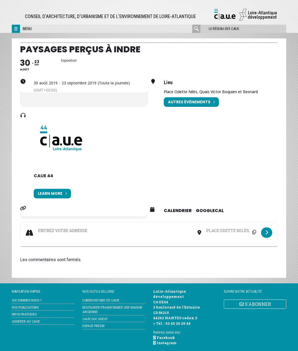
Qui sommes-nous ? (26, 300)
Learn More (52, 193)
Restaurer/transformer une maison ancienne (112, 309)
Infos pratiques (24, 314)
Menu (27, 29)
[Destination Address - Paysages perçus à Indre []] (231, 230)
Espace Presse (93, 326)
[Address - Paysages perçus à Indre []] (115, 230)
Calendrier (178, 210)
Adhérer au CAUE (26, 321)
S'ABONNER (255, 304)
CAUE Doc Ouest (95, 319)
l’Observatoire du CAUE (100, 300)
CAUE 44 (43, 176)
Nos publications (25, 307)
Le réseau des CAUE (224, 29)
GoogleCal (210, 210)
